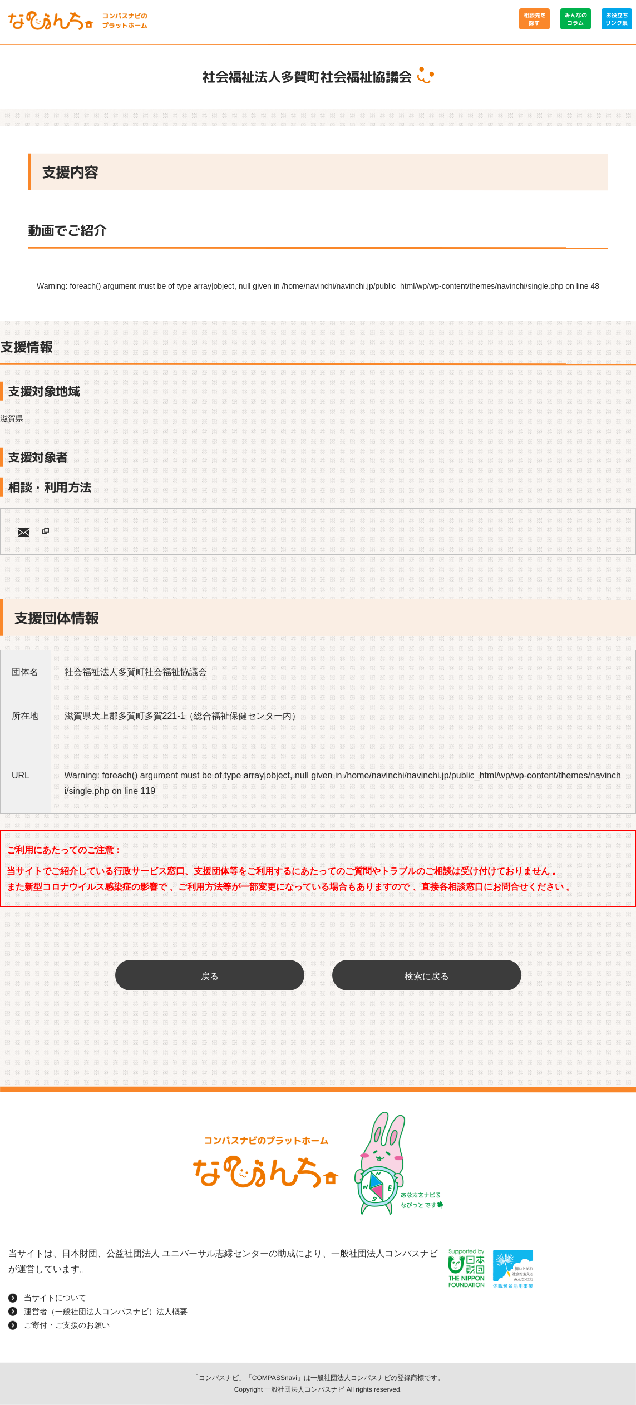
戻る (210, 976)
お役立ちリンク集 (616, 19)
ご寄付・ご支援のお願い (67, 1324)
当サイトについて (55, 1297)
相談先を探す (534, 19)
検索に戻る (427, 976)
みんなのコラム (575, 19)
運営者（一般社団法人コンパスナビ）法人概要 (106, 1311)
